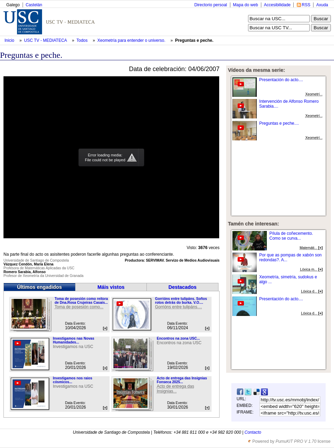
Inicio (10, 40)
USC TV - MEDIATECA (46, 40)
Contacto (253, 432)
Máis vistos (111, 287)
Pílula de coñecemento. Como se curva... (291, 236)
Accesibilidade (277, 4)
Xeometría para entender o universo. (132, 40)
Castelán (34, 4)
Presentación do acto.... (281, 79)
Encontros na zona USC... (178, 338)
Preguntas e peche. (194, 40)
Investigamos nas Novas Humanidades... (73, 340)
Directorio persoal (210, 4)
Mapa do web (245, 4)
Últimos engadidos (39, 287)
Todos (83, 40)
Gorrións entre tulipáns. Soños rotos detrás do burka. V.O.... (181, 300)
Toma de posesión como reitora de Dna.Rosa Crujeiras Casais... (81, 300)
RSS (306, 4)
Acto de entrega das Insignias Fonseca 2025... (182, 380)
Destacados (182, 287)
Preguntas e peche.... (279, 123)
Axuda (322, 4)
